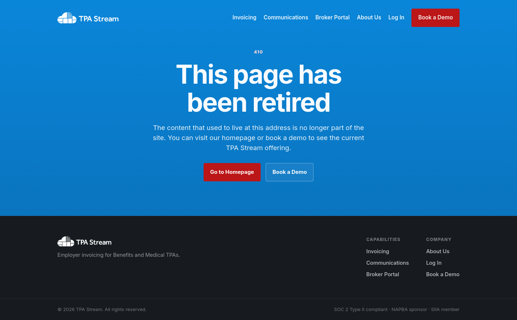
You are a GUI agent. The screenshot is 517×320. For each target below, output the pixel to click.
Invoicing (244, 17)
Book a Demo (435, 17)
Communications (286, 17)
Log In (396, 17)
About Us (369, 17)
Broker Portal (332, 17)
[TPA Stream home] (87, 18)
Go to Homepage (232, 171)
